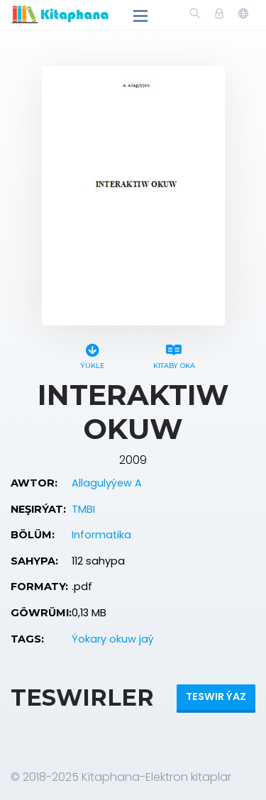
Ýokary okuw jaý (113, 639)
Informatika (101, 535)
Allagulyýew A (107, 483)
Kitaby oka (174, 354)
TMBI (83, 509)
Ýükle (92, 354)
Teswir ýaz (216, 696)
